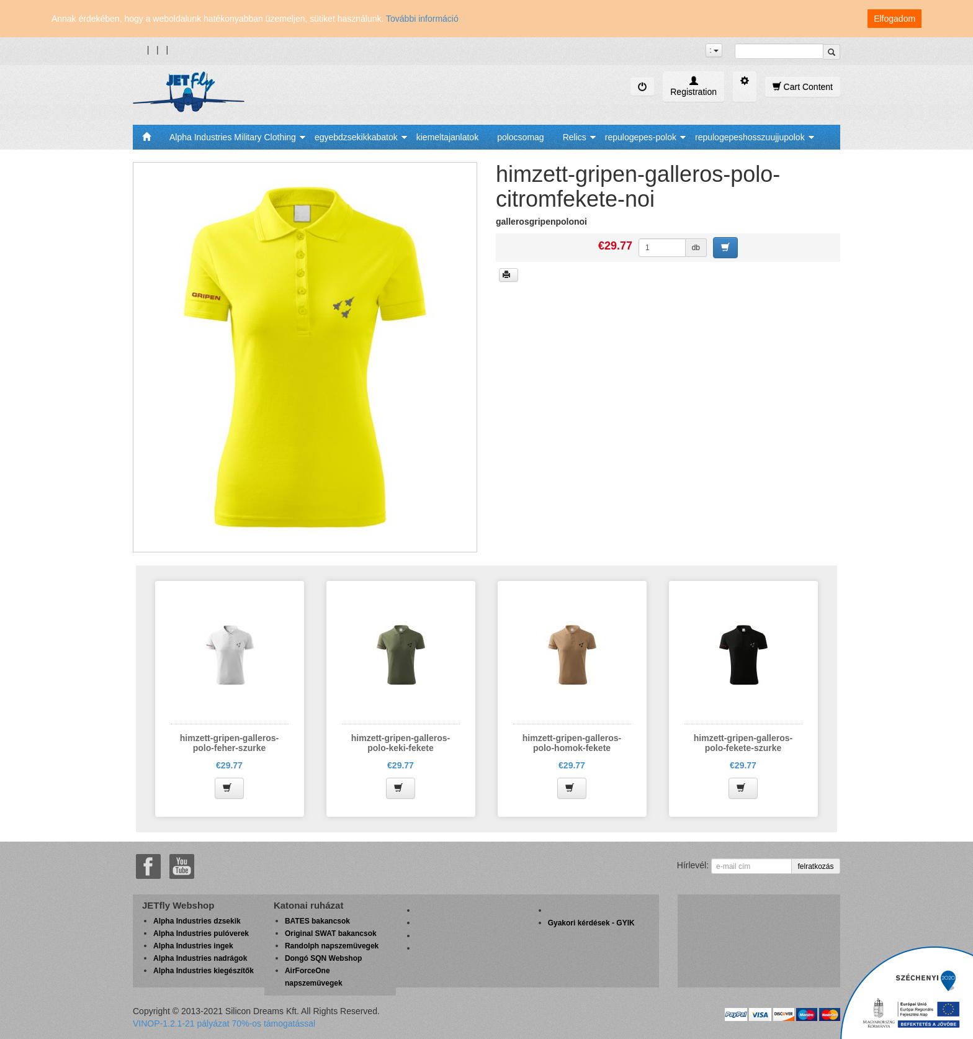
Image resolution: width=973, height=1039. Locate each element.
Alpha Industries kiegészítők (203, 970)
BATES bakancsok (317, 921)
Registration (693, 86)
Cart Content (803, 86)
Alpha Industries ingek (193, 946)
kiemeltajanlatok (447, 137)
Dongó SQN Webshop (323, 958)
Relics (574, 137)
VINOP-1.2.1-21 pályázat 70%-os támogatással (224, 1023)
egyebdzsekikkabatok (356, 137)
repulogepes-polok (640, 137)
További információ (422, 19)
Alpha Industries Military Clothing (232, 137)
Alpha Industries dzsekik (197, 921)
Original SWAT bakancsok (331, 933)
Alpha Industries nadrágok (200, 958)
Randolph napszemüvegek (332, 946)
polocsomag (520, 137)
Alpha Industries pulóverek (201, 933)
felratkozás (815, 866)
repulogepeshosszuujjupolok (750, 137)
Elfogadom (894, 19)
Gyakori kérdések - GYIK (591, 923)
